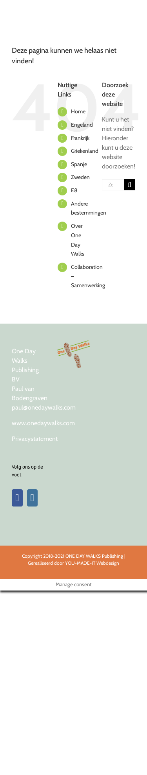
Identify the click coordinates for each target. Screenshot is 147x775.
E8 (74, 190)
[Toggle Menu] (128, 9)
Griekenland (84, 150)
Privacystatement (35, 438)
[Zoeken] (129, 184)
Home (78, 111)
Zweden (80, 177)
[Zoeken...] (113, 184)
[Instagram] (32, 498)
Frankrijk (80, 137)
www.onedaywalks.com (43, 423)
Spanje (79, 164)
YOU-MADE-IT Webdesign (92, 563)
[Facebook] (17, 498)
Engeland (82, 124)
